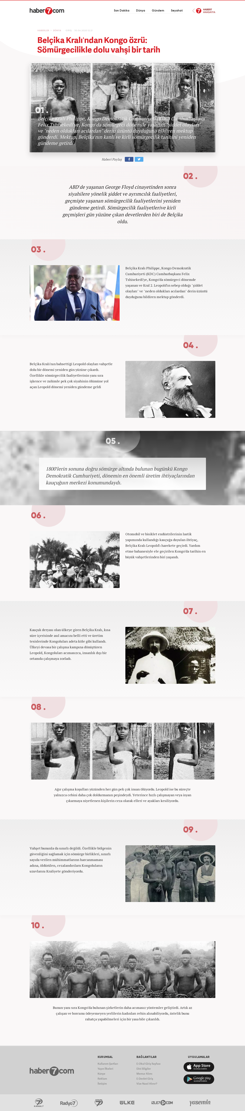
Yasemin (200, 1103)
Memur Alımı (144, 1073)
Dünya (140, 10)
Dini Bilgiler (143, 1068)
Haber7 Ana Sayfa (203, 11)
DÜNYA (57, 31)
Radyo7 (69, 1103)
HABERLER (43, 31)
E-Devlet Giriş (144, 1078)
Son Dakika (121, 10)
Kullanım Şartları (108, 1063)
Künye (101, 1073)
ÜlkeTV (127, 1103)
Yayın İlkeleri (105, 1068)
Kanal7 (38, 1103)
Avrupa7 (99, 1103)
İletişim (102, 1083)
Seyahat (177, 10)
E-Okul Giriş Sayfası (148, 1063)
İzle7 (162, 1103)
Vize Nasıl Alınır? (146, 1083)
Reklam (102, 1078)
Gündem (158, 10)
